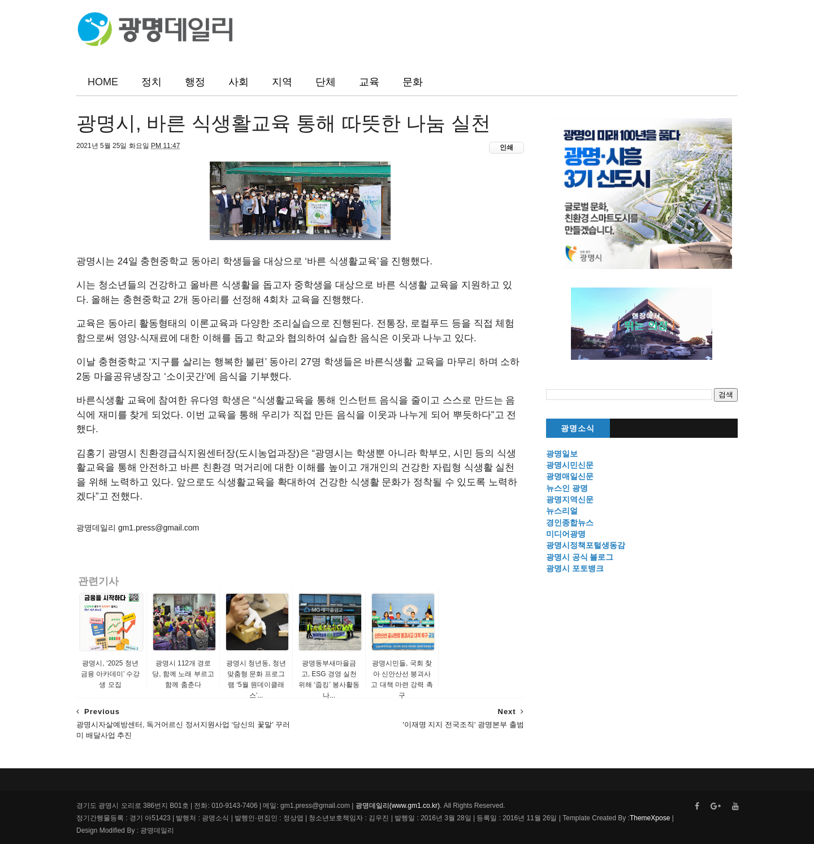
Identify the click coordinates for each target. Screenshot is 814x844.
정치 (151, 82)
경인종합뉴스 (570, 522)
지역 (282, 82)
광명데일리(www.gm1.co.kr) (398, 806)
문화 (412, 82)
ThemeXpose (650, 818)
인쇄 (506, 147)
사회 (238, 82)
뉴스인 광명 (567, 488)
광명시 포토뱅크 (575, 568)
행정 (195, 82)
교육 (369, 82)
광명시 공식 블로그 (580, 557)
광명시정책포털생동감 (585, 545)
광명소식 (578, 428)
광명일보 (562, 453)
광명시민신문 (570, 464)
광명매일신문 (570, 476)
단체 (325, 82)
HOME (103, 82)
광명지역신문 (570, 499)
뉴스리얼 (562, 510)
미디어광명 (566, 533)
